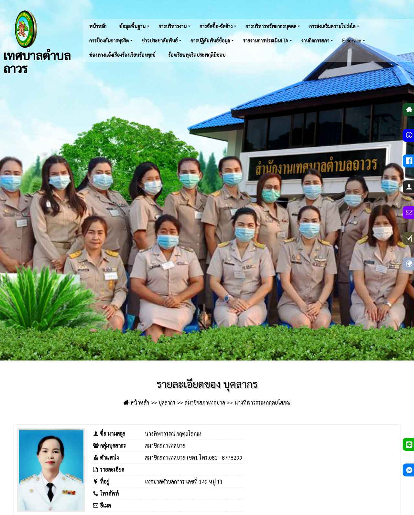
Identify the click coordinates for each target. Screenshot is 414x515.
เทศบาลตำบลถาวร (37, 42)
